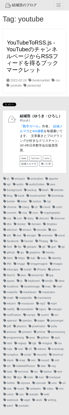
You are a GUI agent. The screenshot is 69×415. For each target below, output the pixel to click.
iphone (54, 269)
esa (17, 235)
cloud (45, 207)
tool (39, 377)
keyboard (32, 281)
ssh (55, 360)
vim (60, 388)
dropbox (50, 224)
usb (7, 388)
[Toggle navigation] (59, 5)
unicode (39, 383)
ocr (55, 315)
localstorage (30, 286)
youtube (14, 85)
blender (57, 190)
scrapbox (10, 354)
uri (62, 383)
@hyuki (25, 120)
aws (51, 184)
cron (33, 212)
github (9, 252)
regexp (20, 343)
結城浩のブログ (21, 5)
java (21, 275)
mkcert (9, 303)
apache (51, 178)
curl (17, 218)
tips (18, 377)
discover (58, 218)
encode (39, 229)
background (12, 190)
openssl (10, 320)
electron (10, 229)
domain (34, 224)
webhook (10, 400)
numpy (29, 315)
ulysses (23, 383)
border (9, 201)
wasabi (32, 394)
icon (41, 258)
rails (7, 343)
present (25, 332)
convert (9, 212)
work (37, 400)
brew (22, 201)
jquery (8, 281)
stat (41, 366)
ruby (7, 349)
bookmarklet (39, 80)
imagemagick (37, 263)
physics (19, 326)
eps (52, 229)
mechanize (42, 298)
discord (42, 218)
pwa (30, 337)
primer (39, 332)
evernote (45, 235)
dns (7, 224)
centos (35, 201)
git (61, 246)
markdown (28, 292)
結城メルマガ (28, 163)
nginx (41, 309)
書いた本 (46, 163)
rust (18, 349)
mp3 (40, 303)
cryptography (50, 212)
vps (20, 394)
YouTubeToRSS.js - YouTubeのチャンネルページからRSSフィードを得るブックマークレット (32, 56)
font (7, 246)
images (56, 263)
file (53, 241)
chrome (9, 207)
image (19, 263)
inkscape (10, 269)
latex (59, 281)
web (44, 394)
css (7, 218)
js (19, 281)
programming (13, 337)
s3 (28, 349)
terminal (21, 371)
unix (52, 383)
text (58, 371)
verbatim (33, 388)
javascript (32, 85)
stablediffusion (24, 366)
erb (7, 235)
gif (42, 246)
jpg (49, 275)
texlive (46, 371)
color (57, 207)
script (26, 354)
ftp (17, 246)
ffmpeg (41, 241)
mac (46, 286)
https (20, 258)
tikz (7, 377)
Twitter (35, 158)
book (19, 195)
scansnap (56, 349)
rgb (32, 343)
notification (12, 315)
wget (25, 400)
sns (31, 360)
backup (30, 190)
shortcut (56, 354)
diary (29, 218)
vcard (19, 388)
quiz (55, 337)
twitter (9, 383)
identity (54, 258)
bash (44, 190)
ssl (6, 366)
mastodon (47, 292)
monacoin (26, 303)
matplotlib (24, 298)
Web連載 (38, 131)
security (40, 354)
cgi (47, 201)
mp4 (52, 303)
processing (56, 332)
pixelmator (37, 326)
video (48, 388)
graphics (33, 252)
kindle (47, 281)
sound (43, 360)
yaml (8, 405)
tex (34, 371)
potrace (9, 332)
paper (39, 320)
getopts (29, 246)
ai (6, 178)
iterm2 (9, 275)
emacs (25, 229)
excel (60, 235)
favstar (27, 241)
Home (23, 158)
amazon (18, 178)
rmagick (45, 343)
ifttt (7, 263)
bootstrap (56, 195)
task (7, 371)
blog (7, 195)
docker (20, 224)
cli (34, 207)
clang (24, 207)
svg (52, 366)
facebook (11, 241)
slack (8, 360)
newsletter (25, 309)
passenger (55, 320)
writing (50, 400)
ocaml (43, 315)
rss (56, 80)
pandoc (25, 320)
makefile (10, 292)
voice (8, 394)
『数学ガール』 (31, 126)
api (7, 184)
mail (57, 286)
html (8, 258)
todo (28, 377)
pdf (7, 326)
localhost (10, 286)
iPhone (40, 269)
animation (35, 178)
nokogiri (55, 309)
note (46, 158)
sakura (40, 349)
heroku (48, 252)
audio (18, 184)
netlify (8, 309)
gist (52, 246)
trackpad (53, 377)
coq (23, 212)
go (20, 252)
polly (52, 326)
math (8, 298)
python (43, 337)
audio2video (35, 184)
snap (20, 360)
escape (29, 235)
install (25, 269)
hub (31, 258)
